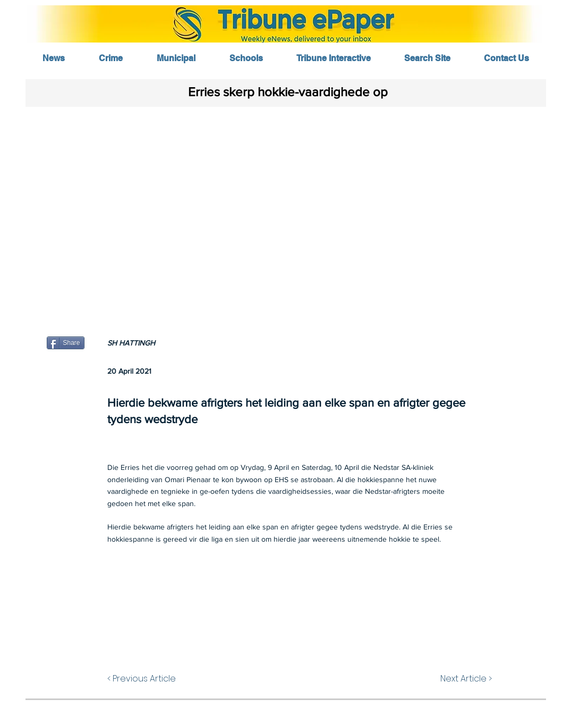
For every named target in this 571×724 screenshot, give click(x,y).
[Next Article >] (453, 678)
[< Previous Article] (158, 678)
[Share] (65, 342)
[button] (285, 211)
